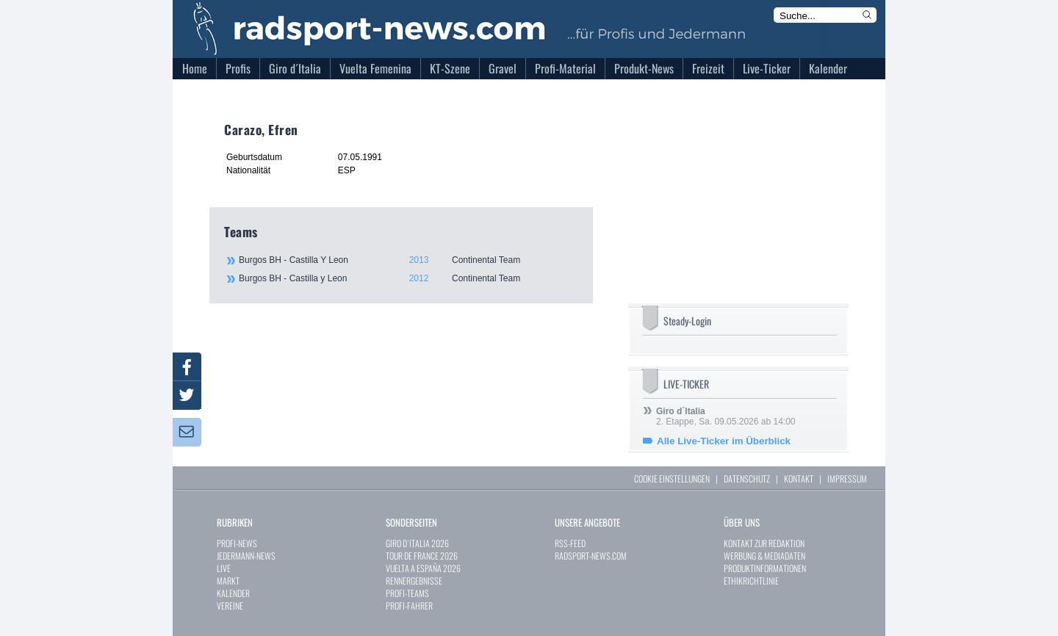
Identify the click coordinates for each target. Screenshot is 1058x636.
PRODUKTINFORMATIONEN (765, 568)
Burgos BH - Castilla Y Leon (408, 260)
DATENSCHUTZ (747, 478)
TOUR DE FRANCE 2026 (422, 555)
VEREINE (230, 605)
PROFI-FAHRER (409, 605)
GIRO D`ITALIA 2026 (417, 543)
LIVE (224, 568)
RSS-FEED (570, 543)
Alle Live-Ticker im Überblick (724, 441)
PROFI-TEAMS (407, 593)
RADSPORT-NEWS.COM (591, 555)
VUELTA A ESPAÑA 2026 (423, 568)
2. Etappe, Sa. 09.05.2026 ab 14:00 (726, 416)
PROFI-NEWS (237, 543)
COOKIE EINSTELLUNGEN (672, 478)
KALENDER (233, 593)
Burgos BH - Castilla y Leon (408, 278)
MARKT (228, 580)
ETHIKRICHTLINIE (751, 580)
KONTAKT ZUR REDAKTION (764, 543)
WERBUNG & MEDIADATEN (764, 555)
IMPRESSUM (847, 478)
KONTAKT (798, 478)
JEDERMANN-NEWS (246, 555)
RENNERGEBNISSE (414, 580)
